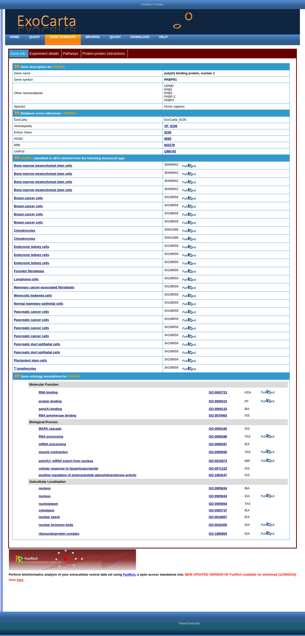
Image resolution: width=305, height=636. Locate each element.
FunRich (129, 574)
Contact (158, 4)
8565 (167, 139)
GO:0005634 (218, 488)
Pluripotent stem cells (30, 360)
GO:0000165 (218, 429)
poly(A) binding (50, 409)
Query (34, 37)
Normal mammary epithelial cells (38, 303)
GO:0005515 (218, 401)
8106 (167, 132)
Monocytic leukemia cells (33, 295)
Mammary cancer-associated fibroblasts (44, 287)
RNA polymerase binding (57, 415)
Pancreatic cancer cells (31, 312)
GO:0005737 (218, 510)
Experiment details (44, 53)
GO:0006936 (218, 452)
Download (140, 37)
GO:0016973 (218, 461)
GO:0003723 (218, 392)
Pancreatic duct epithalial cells (37, 344)
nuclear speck (49, 517)
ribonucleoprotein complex (59, 534)
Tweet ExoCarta (189, 623)
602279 (169, 145)
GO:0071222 (218, 468)
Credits (145, 4)
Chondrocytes (24, 230)
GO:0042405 (218, 525)
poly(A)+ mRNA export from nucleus (66, 461)
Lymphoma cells (26, 279)
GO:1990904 (218, 534)
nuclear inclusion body (56, 525)
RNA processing (51, 436)
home (14, 37)
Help (163, 37)
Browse (93, 37)
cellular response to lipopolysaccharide (68, 468)
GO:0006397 (218, 444)
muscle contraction (53, 452)
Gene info (18, 53)
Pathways (70, 53)
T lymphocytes (25, 368)
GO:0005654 (218, 504)
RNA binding (48, 392)
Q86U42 (170, 151)
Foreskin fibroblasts (29, 271)
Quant (115, 37)
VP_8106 (170, 126)
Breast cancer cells (28, 198)
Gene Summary (63, 37)
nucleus (45, 488)
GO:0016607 (218, 517)
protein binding (50, 401)
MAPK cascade (50, 429)
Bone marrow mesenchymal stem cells (43, 165)
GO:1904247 (218, 475)
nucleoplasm (48, 504)
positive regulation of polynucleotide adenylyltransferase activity (87, 475)
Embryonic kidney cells (31, 247)
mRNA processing (52, 444)
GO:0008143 (218, 409)
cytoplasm (46, 510)
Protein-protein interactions (103, 53)
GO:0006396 (218, 436)
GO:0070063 (218, 415)
